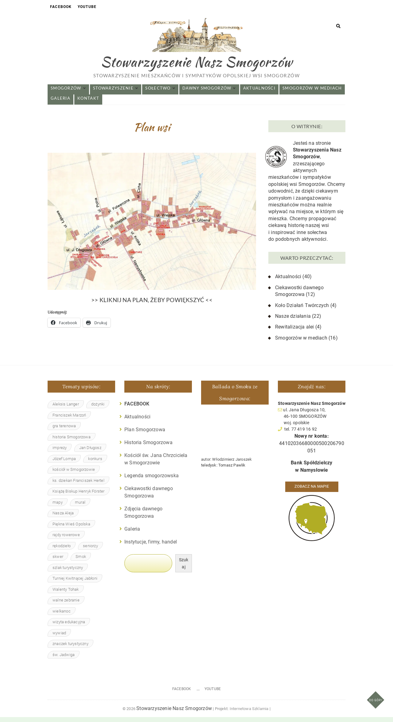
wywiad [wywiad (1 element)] (59, 638)
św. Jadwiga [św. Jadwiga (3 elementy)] (64, 659)
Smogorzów (66, 92)
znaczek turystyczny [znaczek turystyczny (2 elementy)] (70, 648)
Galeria (60, 103)
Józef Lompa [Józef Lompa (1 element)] (64, 463)
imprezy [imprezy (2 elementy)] (60, 452)
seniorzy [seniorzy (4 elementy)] (90, 550)
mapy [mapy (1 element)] (58, 507)
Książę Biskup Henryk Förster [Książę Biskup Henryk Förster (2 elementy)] (79, 496)
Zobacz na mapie (311, 491)
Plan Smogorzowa (144, 434)
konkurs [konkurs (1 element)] (95, 463)
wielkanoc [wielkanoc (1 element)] (62, 616)
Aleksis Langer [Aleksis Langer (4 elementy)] (66, 409)
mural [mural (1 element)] (80, 507)
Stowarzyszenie (113, 92)
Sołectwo (157, 92)
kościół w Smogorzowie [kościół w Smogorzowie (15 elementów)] (74, 474)
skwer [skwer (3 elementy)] (58, 561)
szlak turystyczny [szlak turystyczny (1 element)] (68, 572)
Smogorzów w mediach (312, 92)
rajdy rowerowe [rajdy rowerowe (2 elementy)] (66, 539)
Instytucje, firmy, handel (150, 547)
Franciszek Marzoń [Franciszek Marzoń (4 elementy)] (69, 420)
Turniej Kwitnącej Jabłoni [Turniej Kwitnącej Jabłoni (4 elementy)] (75, 583)
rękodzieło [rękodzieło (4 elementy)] (62, 550)
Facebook (61, 7)
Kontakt (88, 103)
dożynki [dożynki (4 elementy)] (97, 409)
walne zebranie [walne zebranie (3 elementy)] (66, 605)
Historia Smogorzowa (148, 447)
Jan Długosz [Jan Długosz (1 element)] (90, 452)
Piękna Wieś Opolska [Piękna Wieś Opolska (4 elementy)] (71, 529)
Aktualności (259, 92)
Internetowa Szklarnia (249, 713)
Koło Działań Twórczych (302, 310)
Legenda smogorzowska (151, 480)
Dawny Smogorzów (206, 92)
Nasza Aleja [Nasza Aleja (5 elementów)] (63, 518)
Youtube (87, 7)
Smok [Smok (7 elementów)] (81, 561)
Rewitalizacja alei (294, 332)
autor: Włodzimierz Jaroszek (226, 464)
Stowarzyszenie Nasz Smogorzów (196, 65)
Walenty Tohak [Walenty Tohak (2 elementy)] (66, 594)
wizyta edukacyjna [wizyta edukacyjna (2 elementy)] (69, 626)
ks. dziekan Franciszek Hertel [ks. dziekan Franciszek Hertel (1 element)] (78, 485)
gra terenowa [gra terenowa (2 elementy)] (64, 430)
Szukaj (184, 568)
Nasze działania (293, 321)
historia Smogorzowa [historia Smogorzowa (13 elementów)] (72, 442)
